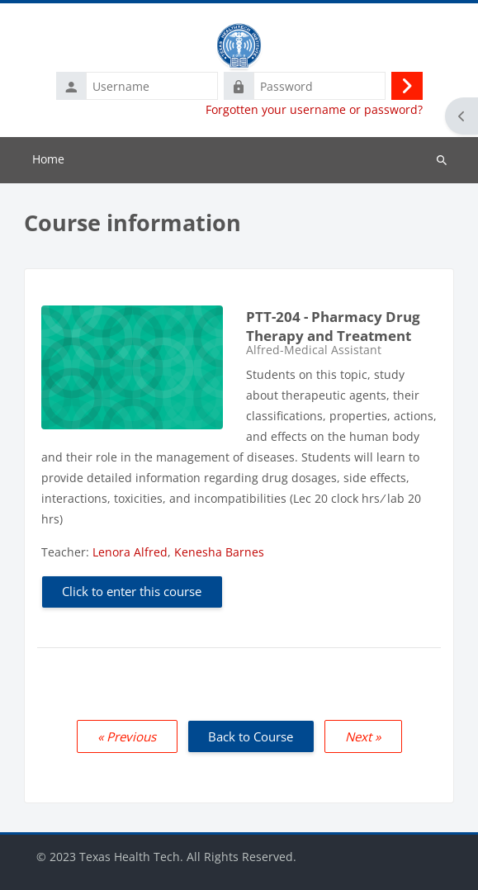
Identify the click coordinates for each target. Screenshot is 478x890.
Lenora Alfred (130, 552)
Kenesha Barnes (219, 552)
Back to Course (250, 736)
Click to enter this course (131, 591)
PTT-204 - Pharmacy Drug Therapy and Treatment (333, 326)
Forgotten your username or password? (314, 109)
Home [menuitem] (48, 159)
